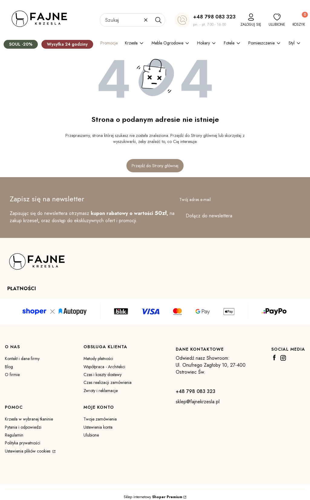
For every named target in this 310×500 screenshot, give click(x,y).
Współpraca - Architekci (104, 367)
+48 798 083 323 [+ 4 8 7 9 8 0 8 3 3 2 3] (214, 16)
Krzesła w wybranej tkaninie (29, 419)
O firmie (12, 375)
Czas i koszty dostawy (102, 375)
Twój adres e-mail (195, 199)
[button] (158, 20)
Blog (9, 367)
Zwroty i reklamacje (100, 391)
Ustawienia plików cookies (28, 451)
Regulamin (14, 435)
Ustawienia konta (98, 427)
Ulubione (91, 435)
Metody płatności (98, 359)
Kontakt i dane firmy (22, 359)
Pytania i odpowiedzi (23, 427)
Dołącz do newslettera (209, 215)
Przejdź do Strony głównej (155, 166)
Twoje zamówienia (100, 419)
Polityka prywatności (22, 443)
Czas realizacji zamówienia (107, 382)
